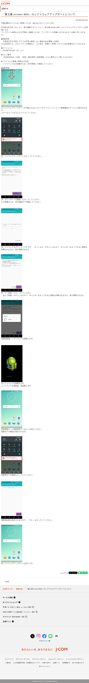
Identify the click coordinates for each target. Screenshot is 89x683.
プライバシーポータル (23, 659)
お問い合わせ (46, 663)
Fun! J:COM (19, 612)
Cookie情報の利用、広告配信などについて (26, 663)
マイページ (13, 616)
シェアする (64, 573)
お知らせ (19, 589)
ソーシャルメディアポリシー (75, 659)
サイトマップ (9, 659)
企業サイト (7, 621)
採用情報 (65, 663)
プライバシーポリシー (39, 659)
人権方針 (8, 663)
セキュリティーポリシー (56, 659)
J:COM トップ (7, 589)
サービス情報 (8, 597)
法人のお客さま (77, 663)
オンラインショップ (10, 602)
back (7, 581)
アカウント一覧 (44, 641)
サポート (17, 607)
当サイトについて (44, 666)
